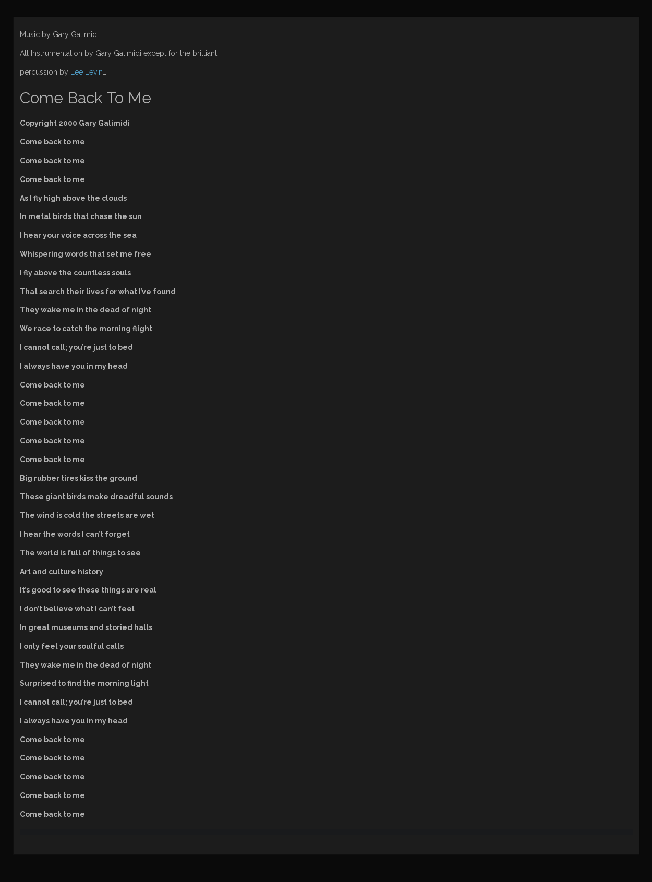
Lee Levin (86, 72)
